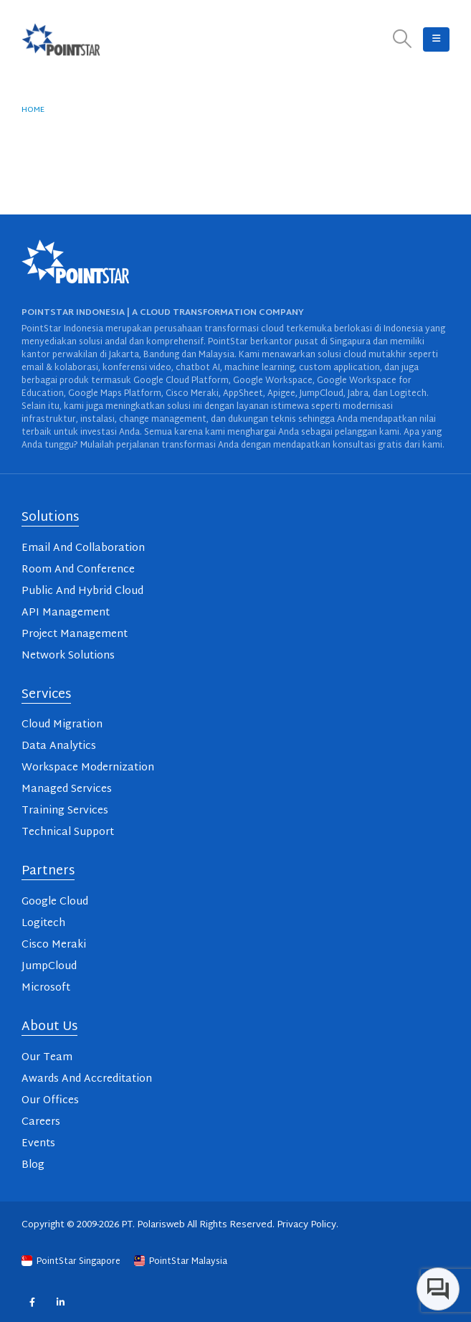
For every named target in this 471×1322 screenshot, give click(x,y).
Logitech (43, 923)
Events (38, 1143)
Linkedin (60, 1301)
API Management (66, 613)
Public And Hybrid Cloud (82, 591)
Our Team (47, 1057)
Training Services (65, 811)
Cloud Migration (62, 725)
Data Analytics (59, 746)
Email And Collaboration (83, 548)
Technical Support (68, 832)
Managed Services (67, 789)
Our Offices (50, 1100)
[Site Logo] (61, 39)
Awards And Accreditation (87, 1079)
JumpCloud (49, 966)
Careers (41, 1122)
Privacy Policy (306, 1225)
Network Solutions (68, 656)
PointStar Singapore (72, 1262)
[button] (402, 39)
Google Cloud (55, 902)
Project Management (75, 634)
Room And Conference (78, 570)
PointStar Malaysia (180, 1262)
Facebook (32, 1301)
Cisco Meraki (54, 945)
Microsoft (46, 988)
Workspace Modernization (88, 768)
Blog (33, 1165)
